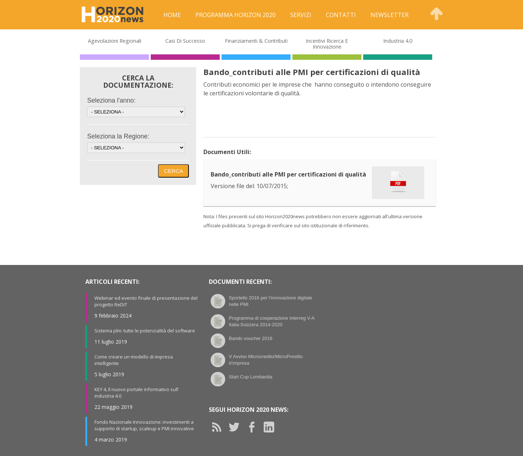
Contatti (341, 15)
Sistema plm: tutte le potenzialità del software (144, 330)
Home (172, 15)
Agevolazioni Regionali (114, 40)
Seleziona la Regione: (118, 136)
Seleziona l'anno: (111, 100)
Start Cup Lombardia (250, 377)
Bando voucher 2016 (250, 338)
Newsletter (389, 15)
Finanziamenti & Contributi (256, 40)
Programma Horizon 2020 (235, 15)
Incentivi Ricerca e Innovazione (327, 43)
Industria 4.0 (397, 40)
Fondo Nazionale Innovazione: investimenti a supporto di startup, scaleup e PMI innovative (144, 425)
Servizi (300, 15)
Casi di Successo (185, 40)
